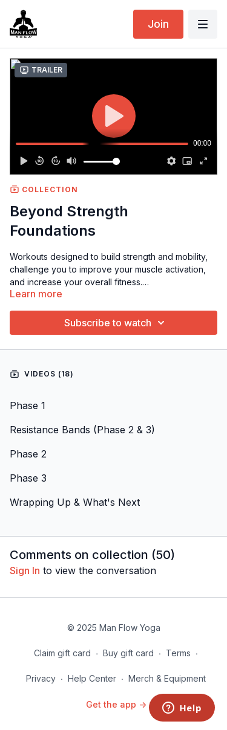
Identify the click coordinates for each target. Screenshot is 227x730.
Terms (178, 653)
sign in (25, 570)
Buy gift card (128, 653)
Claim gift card (62, 653)
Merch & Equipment (167, 678)
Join (158, 24)
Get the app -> (116, 704)
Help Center (92, 678)
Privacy (41, 678)
